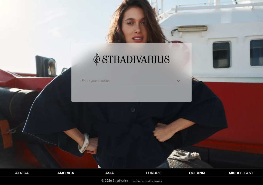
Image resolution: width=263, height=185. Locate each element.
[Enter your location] (128, 81)
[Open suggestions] (178, 81)
